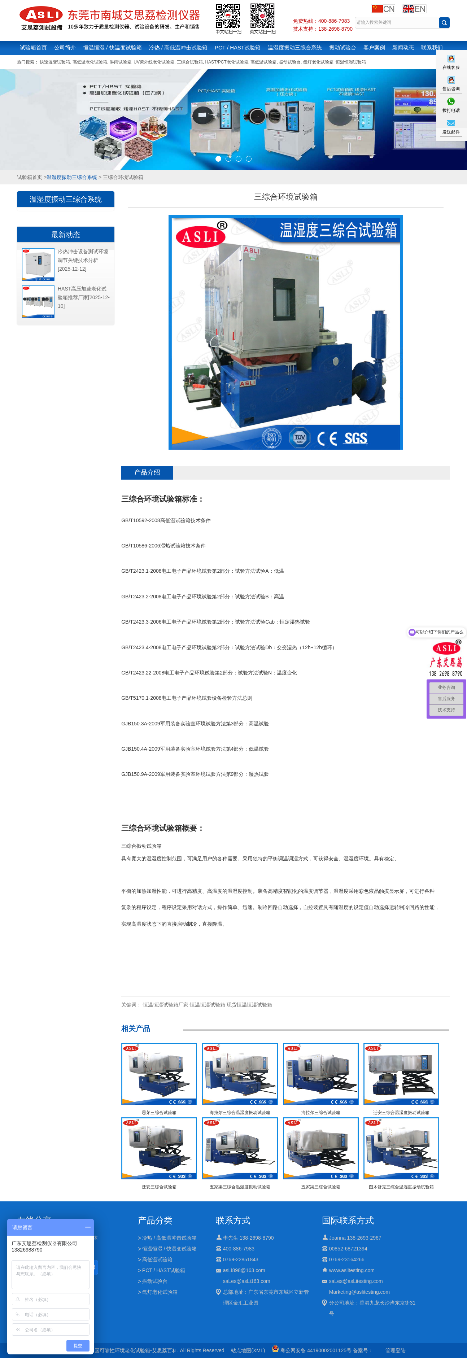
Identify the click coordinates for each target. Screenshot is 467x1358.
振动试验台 (342, 47)
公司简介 (65, 47)
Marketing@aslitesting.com (359, 1292)
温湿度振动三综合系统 (295, 47)
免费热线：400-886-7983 (321, 21)
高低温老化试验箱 (90, 62)
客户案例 (374, 47)
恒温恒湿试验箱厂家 (165, 1005)
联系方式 (233, 1220)
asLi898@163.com (244, 1270)
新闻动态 (403, 47)
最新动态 (65, 235)
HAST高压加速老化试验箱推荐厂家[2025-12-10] (84, 297)
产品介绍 (147, 472)
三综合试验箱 (190, 62)
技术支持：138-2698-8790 (323, 29)
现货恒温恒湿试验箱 (249, 1005)
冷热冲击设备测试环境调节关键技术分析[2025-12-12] (83, 260)
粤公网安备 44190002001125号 (312, 1350)
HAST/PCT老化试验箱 (226, 62)
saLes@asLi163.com (246, 1281)
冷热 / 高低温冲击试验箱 (178, 47)
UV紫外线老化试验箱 (154, 62)
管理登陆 (395, 1350)
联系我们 (432, 47)
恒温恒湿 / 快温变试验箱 (112, 47)
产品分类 (155, 1220)
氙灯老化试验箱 (318, 62)
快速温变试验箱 (55, 62)
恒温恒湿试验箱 (351, 62)
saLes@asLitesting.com (356, 1281)
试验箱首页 (33, 47)
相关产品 (135, 1028)
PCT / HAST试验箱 (238, 47)
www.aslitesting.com (352, 1270)
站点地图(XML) (248, 1350)
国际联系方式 (348, 1220)
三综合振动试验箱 (141, 846)
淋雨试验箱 (120, 62)
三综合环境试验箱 (151, 499)
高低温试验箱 (263, 62)
